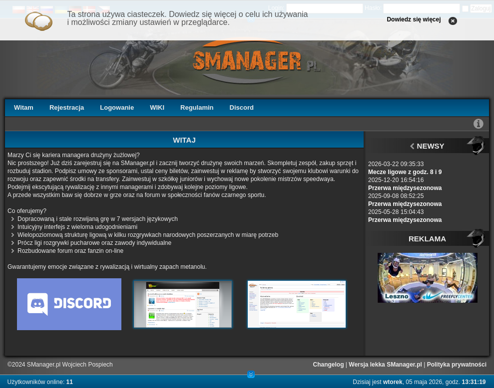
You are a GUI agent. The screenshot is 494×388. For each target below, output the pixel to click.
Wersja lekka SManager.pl (385, 364)
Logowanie (117, 107)
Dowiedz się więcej (414, 19)
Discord (242, 107)
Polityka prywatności (457, 364)
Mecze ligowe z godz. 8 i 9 (405, 172)
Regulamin (196, 107)
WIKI (157, 107)
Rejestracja (66, 107)
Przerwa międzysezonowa (405, 188)
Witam (23, 107)
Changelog (328, 364)
